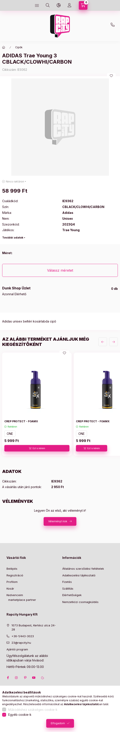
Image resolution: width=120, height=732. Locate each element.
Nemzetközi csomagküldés (80, 602)
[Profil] (69, 5)
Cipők (19, 47)
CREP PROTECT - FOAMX (21, 421)
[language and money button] (58, 5)
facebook (7, 677)
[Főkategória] (3, 47)
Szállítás (67, 588)
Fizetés (67, 582)
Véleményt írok (57, 521)
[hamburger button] (37, 5)
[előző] (102, 341)
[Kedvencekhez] (111, 75)
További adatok (12, 237)
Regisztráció (15, 575)
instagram (16, 677)
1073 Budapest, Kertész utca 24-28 (34, 627)
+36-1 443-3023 (114, 26)
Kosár (10, 588)
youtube (34, 677)
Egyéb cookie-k (19, 714)
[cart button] (83, 5)
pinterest (25, 677)
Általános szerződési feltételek (83, 568)
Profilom (12, 582)
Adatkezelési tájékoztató (78, 575)
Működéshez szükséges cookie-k (33, 709)
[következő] (113, 341)
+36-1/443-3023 (23, 636)
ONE (10, 433)
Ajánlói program (17, 649)
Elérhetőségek (72, 595)
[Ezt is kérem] (36, 448)
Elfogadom (58, 723)
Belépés (12, 568)
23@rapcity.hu (68, 15)
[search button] (47, 5)
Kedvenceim (15, 595)
